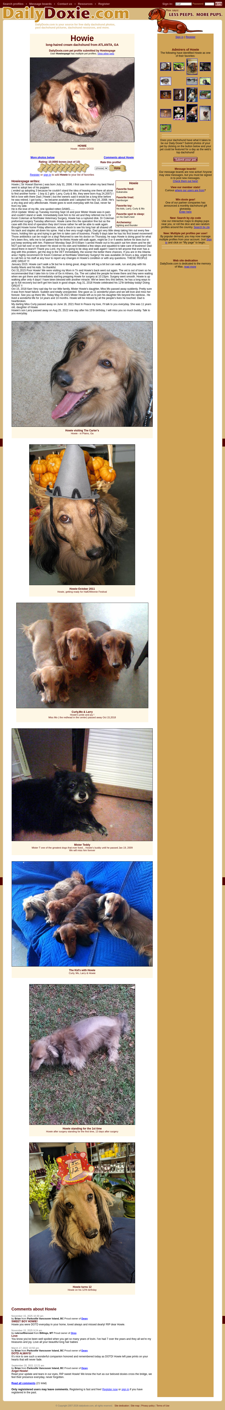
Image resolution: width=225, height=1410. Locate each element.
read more (190, 266)
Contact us (64, 3)
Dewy (85, 1318)
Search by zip (202, 227)
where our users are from (189, 190)
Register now (110, 1389)
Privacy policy (148, 1406)
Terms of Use (162, 1406)
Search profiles (13, 3)
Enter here (185, 211)
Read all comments (23, 1383)
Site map (135, 1406)
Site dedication (121, 1406)
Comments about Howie (119, 157)
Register (104, 3)
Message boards (40, 3)
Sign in (179, 37)
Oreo (73, 1333)
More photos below (42, 157)
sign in (47, 174)
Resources (85, 3)
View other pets (106, 53)
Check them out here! (185, 181)
